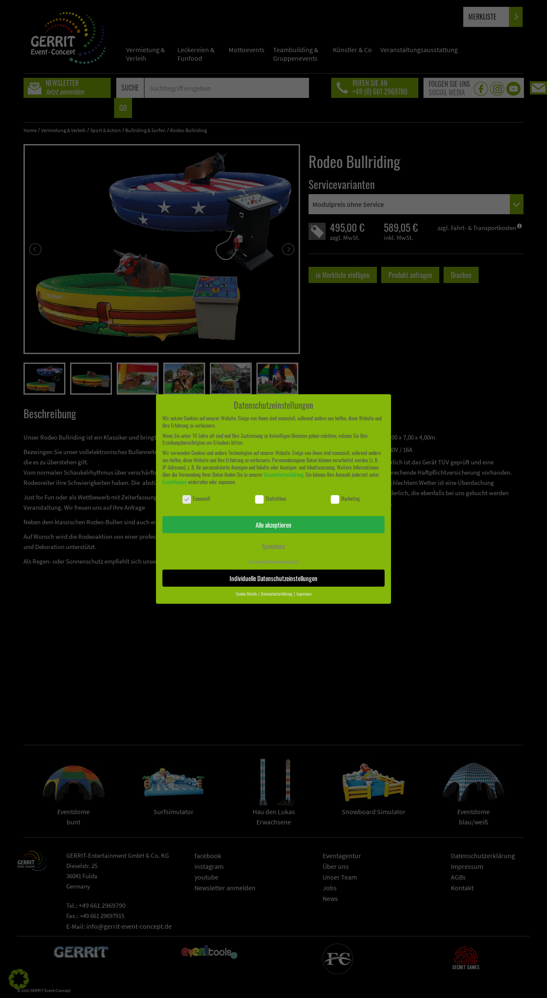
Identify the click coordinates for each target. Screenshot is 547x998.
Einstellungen (174, 481)
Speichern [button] (273, 546)
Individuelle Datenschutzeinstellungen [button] (273, 578)
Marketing (345, 498)
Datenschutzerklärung (283, 474)
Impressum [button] (304, 594)
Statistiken (270, 498)
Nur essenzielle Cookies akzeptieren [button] (273, 562)
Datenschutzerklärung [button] (277, 594)
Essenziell (196, 498)
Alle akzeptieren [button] (273, 524)
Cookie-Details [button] (247, 594)
